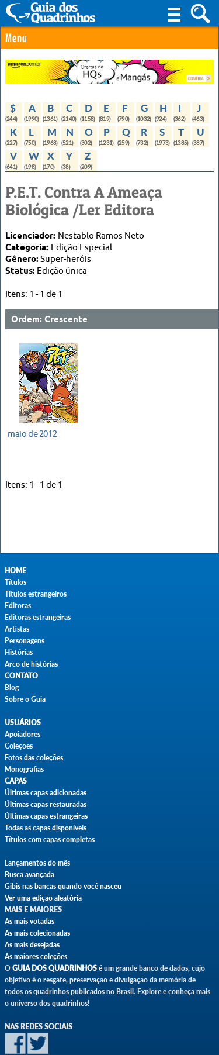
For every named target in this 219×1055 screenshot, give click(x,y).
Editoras (18, 605)
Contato (21, 675)
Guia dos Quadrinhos (54, 968)
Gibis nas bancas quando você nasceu (63, 886)
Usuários (23, 722)
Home (15, 570)
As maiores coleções (36, 956)
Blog (12, 687)
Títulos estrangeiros (36, 593)
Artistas (17, 629)
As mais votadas (29, 921)
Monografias (24, 769)
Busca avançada (29, 874)
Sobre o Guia (25, 699)
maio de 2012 (32, 434)
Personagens (24, 640)
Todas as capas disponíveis (45, 827)
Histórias (19, 652)
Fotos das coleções (34, 757)
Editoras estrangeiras (38, 617)
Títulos (15, 582)
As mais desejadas (32, 944)
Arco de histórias (31, 664)
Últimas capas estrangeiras (46, 816)
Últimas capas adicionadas (45, 792)
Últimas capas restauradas (45, 804)
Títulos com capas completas (50, 839)
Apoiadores (22, 734)
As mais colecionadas (37, 933)
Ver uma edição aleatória (43, 898)
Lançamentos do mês (37, 863)
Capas (16, 781)
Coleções (19, 746)
